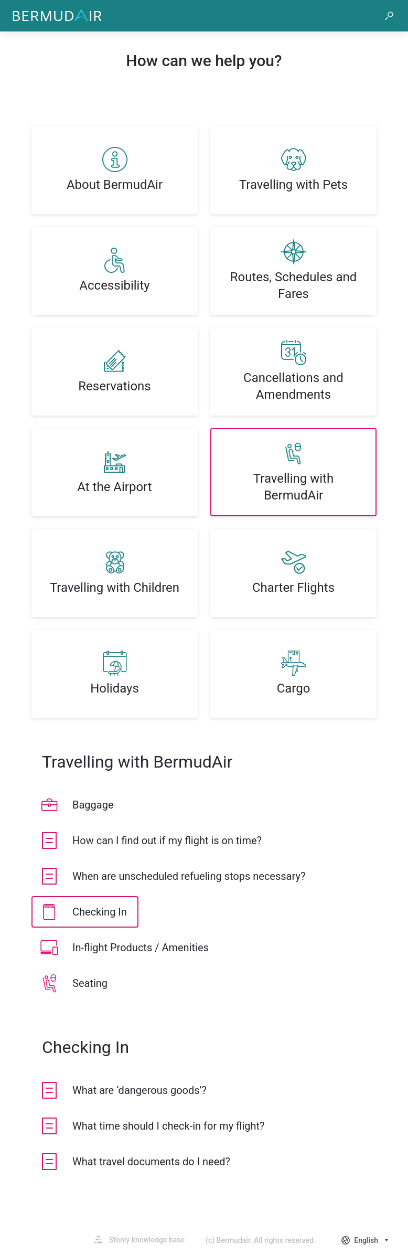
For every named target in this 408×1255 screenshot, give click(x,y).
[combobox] (366, 1240)
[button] (389, 15)
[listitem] (114, 170)
